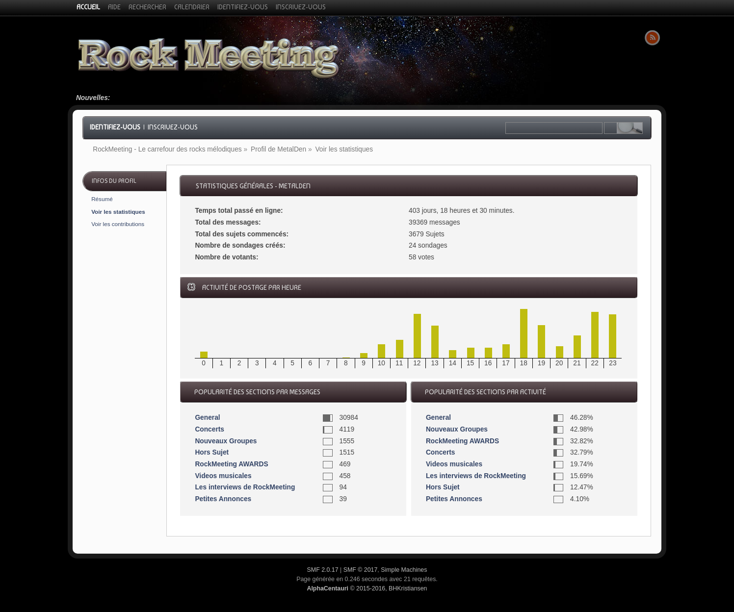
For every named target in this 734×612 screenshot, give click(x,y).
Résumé (102, 199)
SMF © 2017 (360, 569)
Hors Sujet (212, 452)
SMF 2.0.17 (323, 569)
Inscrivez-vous (173, 127)
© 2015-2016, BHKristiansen (367, 588)
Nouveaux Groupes (226, 441)
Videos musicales (223, 476)
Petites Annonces (223, 499)
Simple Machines (404, 569)
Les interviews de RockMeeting (245, 487)
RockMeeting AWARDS (231, 464)
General (207, 417)
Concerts (209, 429)
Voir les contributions (117, 224)
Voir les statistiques (118, 211)
